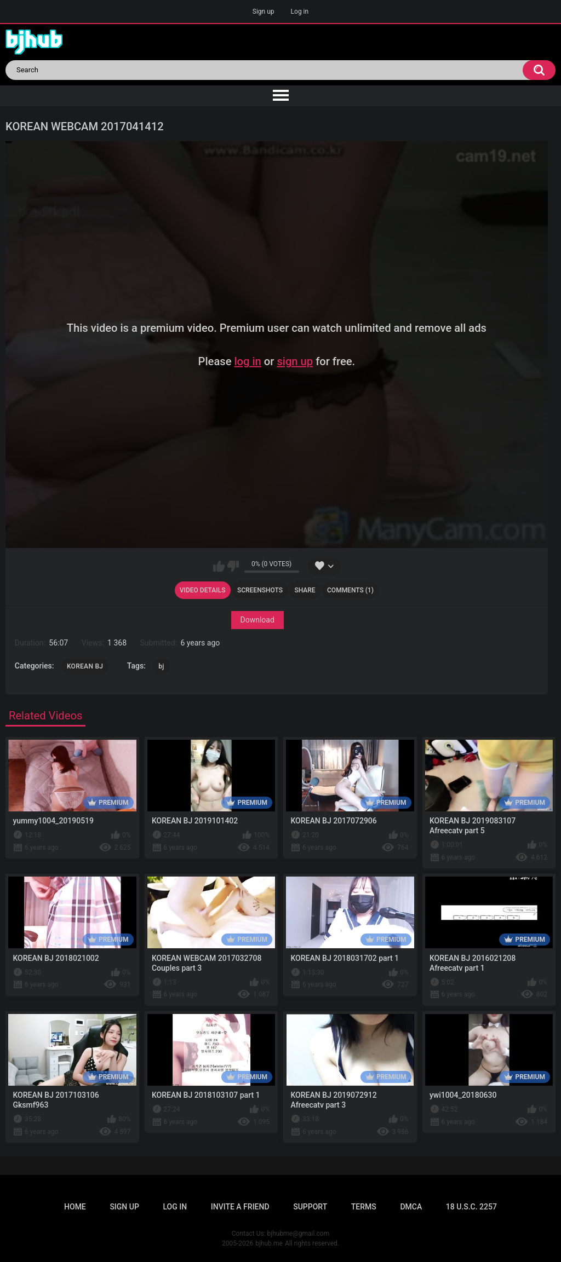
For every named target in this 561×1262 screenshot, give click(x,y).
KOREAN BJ (85, 666)
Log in (300, 11)
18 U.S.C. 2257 (471, 1206)
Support (310, 1206)
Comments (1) (350, 590)
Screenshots (260, 590)
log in (247, 361)
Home (75, 1206)
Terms (363, 1206)
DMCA (411, 1206)
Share (304, 590)
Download (257, 619)
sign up (295, 361)
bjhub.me (269, 1243)
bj (161, 666)
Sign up (263, 11)
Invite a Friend (240, 1206)
